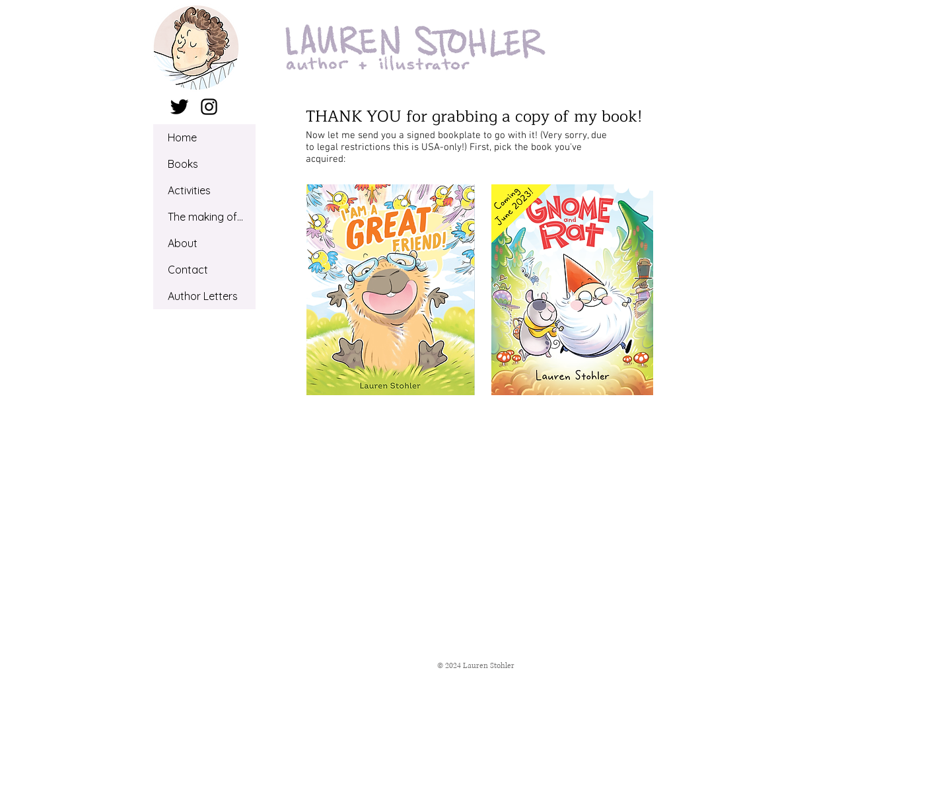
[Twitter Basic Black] (179, 107)
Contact (188, 269)
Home (182, 137)
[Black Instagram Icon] (209, 107)
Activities (189, 190)
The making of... (205, 216)
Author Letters (203, 296)
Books (183, 163)
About (182, 243)
